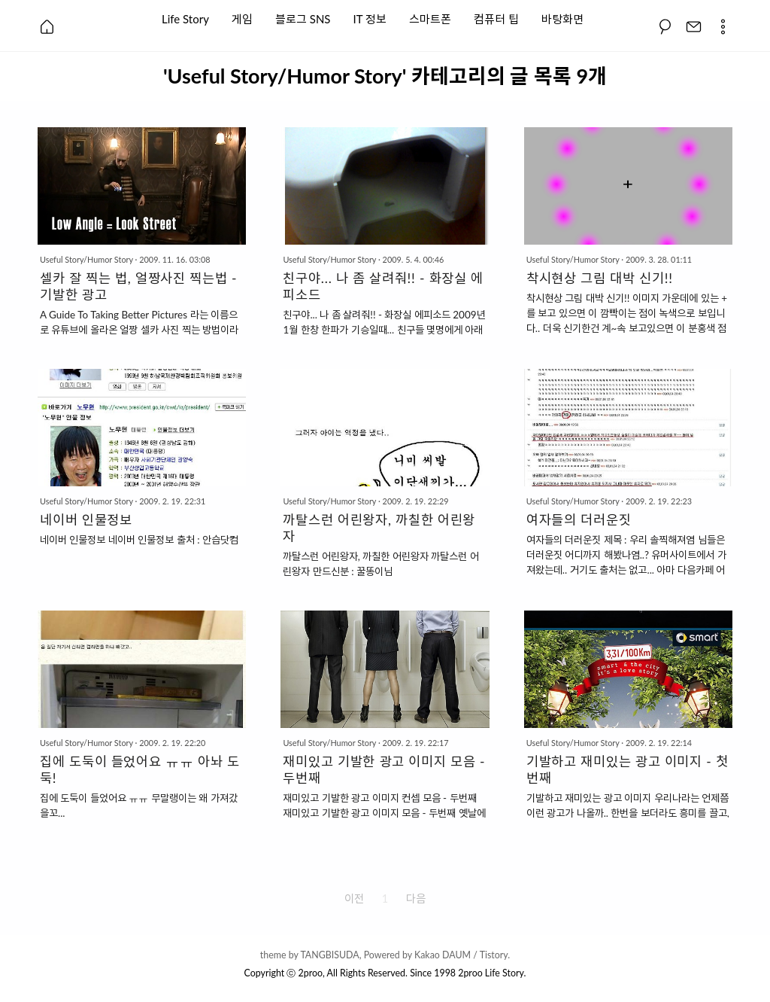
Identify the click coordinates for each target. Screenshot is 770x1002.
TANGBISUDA (329, 955)
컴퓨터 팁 (496, 17)
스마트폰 (430, 17)
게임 (242, 17)
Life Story (185, 17)
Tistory (494, 955)
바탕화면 (562, 17)
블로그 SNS (303, 17)
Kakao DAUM (442, 955)
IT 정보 (370, 17)
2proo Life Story (490, 973)
